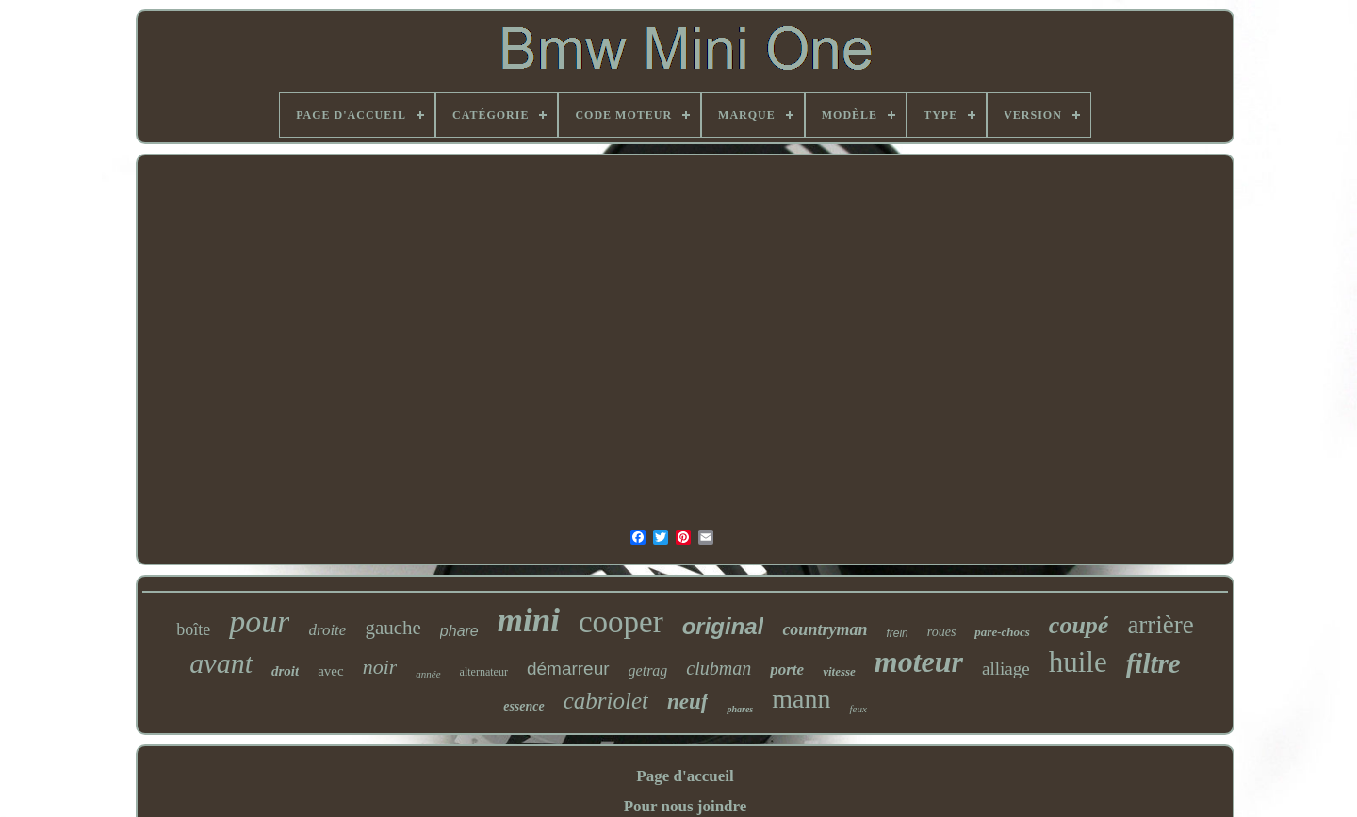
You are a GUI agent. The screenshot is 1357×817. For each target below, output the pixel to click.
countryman (824, 629)
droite (327, 630)
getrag (648, 670)
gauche (392, 627)
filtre (1153, 663)
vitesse (839, 671)
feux (857, 708)
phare (459, 631)
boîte (193, 629)
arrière (1160, 625)
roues (941, 632)
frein (896, 633)
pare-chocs (1002, 632)
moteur (919, 661)
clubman (718, 668)
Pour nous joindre (685, 806)
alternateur (484, 671)
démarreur (568, 668)
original (723, 626)
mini (529, 620)
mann (801, 698)
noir (380, 666)
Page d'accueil (684, 776)
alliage (1006, 668)
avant (221, 662)
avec (330, 670)
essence (524, 706)
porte (787, 669)
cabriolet (606, 700)
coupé (1079, 625)
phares (740, 709)
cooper (621, 622)
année (428, 673)
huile (1078, 661)
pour (259, 621)
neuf (687, 701)
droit (285, 670)
